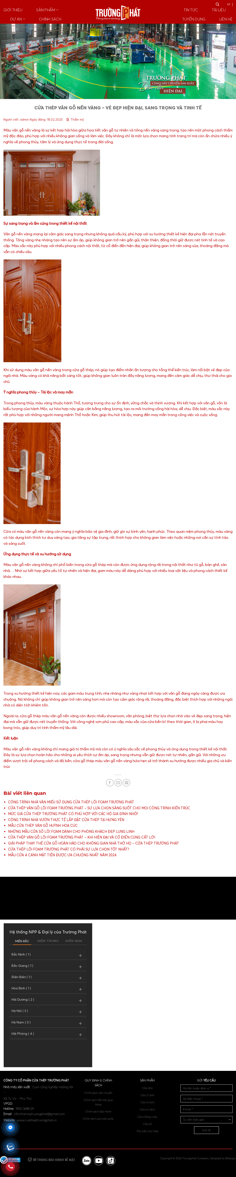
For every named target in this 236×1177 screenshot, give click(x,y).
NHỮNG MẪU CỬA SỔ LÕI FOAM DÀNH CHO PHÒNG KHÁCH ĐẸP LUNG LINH (71, 831)
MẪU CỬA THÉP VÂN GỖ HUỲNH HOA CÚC (43, 825)
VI (228, 4)
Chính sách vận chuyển (98, 1093)
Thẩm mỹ (77, 119)
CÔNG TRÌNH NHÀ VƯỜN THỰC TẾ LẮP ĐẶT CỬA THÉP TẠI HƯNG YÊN (66, 820)
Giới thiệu (12, 10)
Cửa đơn (147, 1088)
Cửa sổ (147, 1124)
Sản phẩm (47, 10)
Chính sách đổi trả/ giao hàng (98, 1102)
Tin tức (191, 10)
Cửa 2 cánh (147, 1095)
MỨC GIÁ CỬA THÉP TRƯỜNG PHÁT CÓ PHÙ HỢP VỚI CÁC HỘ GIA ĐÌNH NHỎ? (73, 814)
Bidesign (230, 1158)
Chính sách (50, 19)
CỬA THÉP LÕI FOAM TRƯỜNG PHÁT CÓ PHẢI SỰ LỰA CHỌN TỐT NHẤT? (68, 849)
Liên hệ (226, 19)
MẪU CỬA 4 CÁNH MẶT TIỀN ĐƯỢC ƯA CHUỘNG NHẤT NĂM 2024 (62, 855)
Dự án (17, 19)
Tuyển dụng (194, 19)
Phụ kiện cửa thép (147, 1131)
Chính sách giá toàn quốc (98, 1118)
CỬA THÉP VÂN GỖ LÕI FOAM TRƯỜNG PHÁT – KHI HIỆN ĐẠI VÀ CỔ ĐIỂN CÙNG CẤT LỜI (81, 837)
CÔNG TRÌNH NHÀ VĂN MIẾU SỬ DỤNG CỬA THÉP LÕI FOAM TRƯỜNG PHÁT (71, 802)
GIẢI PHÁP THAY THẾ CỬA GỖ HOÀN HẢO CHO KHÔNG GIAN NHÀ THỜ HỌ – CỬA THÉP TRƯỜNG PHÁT (93, 843)
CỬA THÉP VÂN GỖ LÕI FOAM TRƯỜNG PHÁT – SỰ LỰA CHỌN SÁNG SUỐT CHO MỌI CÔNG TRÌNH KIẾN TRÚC (99, 808)
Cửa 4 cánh (147, 1102)
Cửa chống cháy (147, 1117)
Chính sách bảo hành (98, 1111)
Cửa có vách (147, 1109)
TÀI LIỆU (219, 10)
